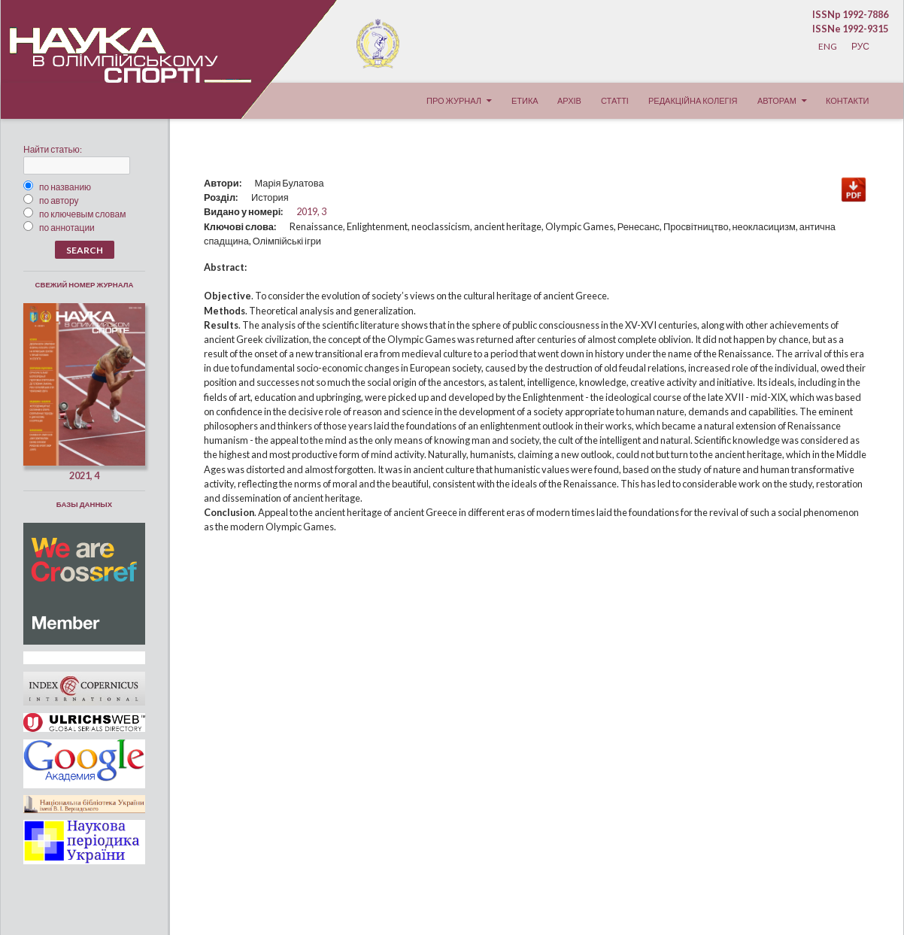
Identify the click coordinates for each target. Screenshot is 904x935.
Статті (615, 100)
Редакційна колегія (692, 100)
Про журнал (453, 100)
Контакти (847, 100)
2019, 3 (311, 211)
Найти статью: (52, 149)
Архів (569, 100)
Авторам (776, 100)
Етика (524, 100)
